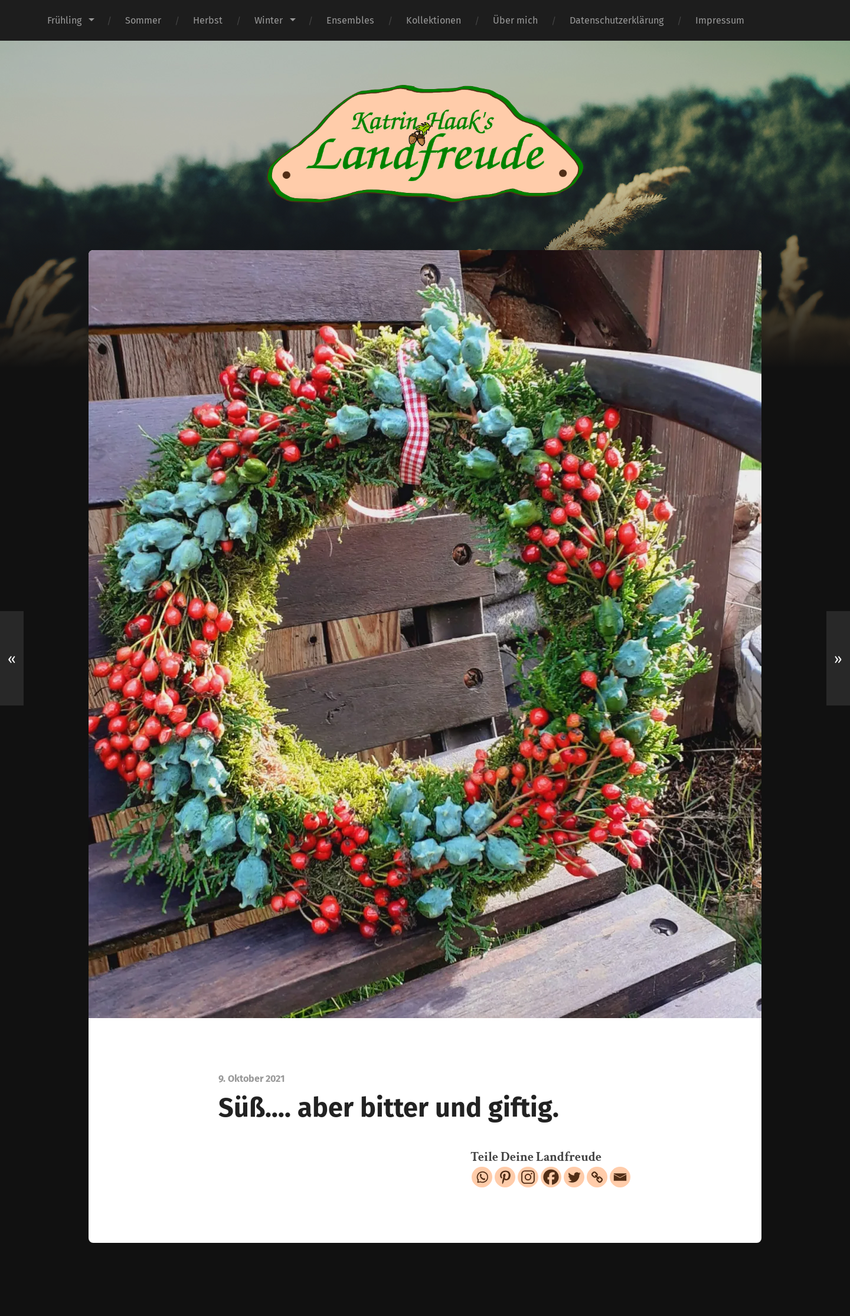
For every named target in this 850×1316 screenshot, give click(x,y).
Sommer (143, 20)
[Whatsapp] (482, 1177)
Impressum (719, 20)
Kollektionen (433, 20)
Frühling (64, 20)
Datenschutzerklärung (616, 20)
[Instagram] (528, 1177)
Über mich (515, 20)
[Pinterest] (505, 1177)
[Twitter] (574, 1177)
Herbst (208, 20)
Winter (268, 20)
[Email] (620, 1177)
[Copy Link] (597, 1177)
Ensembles (350, 20)
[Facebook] (551, 1177)
